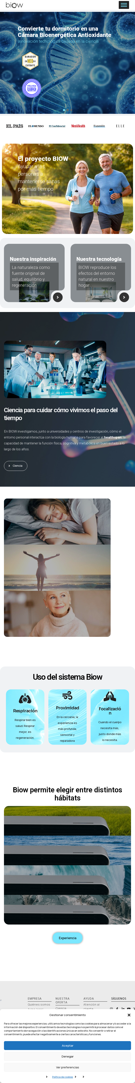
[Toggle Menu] (124, 5)
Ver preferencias (67, 1067)
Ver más (31, 201)
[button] (129, 1015)
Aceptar (67, 1045)
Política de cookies (62, 1077)
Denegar (68, 1056)
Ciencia (16, 466)
